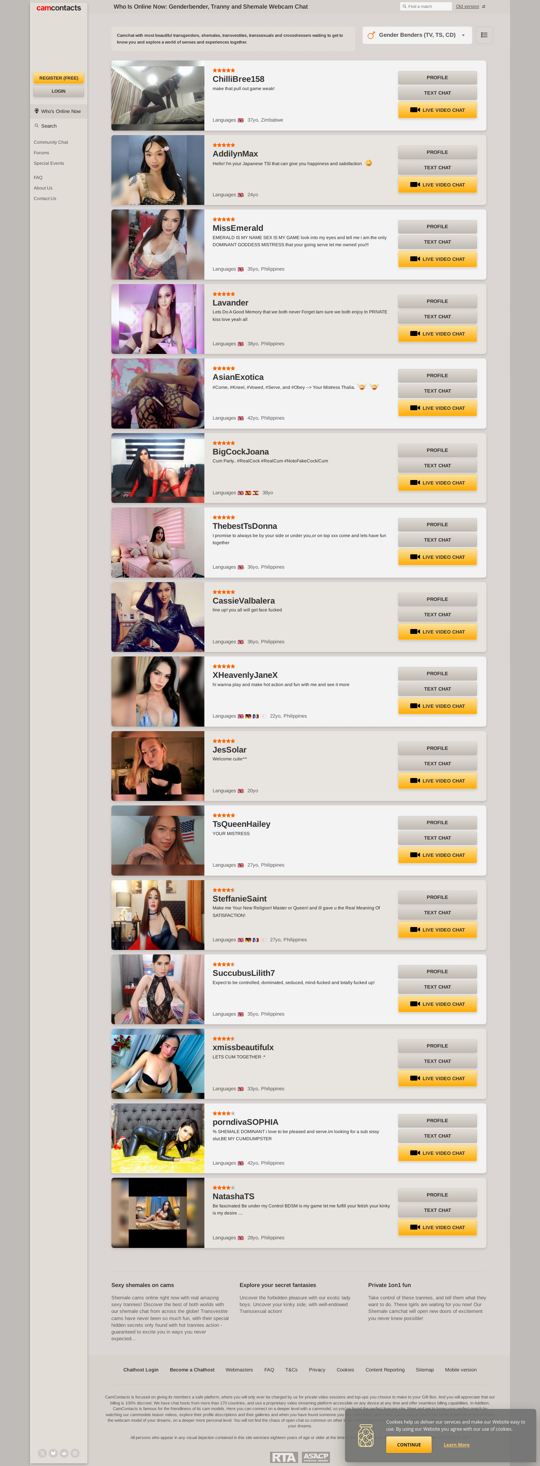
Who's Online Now (61, 111)
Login (59, 91)
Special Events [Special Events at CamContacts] (49, 163)
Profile (437, 77)
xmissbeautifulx (243, 1047)
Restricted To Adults (284, 1457)
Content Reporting (385, 1370)
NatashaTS (234, 1196)
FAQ (269, 1370)
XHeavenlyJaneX (245, 675)
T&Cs (291, 1370)
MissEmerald (238, 228)
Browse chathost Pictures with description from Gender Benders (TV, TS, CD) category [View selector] (484, 35)
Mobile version (461, 1370)
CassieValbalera (244, 600)
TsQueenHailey (241, 824)
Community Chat (51, 142)
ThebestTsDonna (245, 526)
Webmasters (239, 1370)
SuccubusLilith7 (244, 973)
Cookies (345, 1370)
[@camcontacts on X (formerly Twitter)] (42, 1453)
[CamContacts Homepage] (58, 37)
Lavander (231, 302)
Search (49, 126)
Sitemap (425, 1370)
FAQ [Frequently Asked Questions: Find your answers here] (38, 177)
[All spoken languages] (263, 716)
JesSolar (230, 749)
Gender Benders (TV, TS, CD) (417, 35)
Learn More (457, 1445)
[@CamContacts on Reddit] (64, 1453)
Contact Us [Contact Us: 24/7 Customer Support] (45, 198)
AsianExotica (238, 377)
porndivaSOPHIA (246, 1122)
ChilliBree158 (238, 79)
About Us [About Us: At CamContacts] (43, 188)
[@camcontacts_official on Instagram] (75, 1453)
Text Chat (437, 93)
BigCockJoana (241, 451)
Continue (409, 1445)
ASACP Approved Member (316, 1457)
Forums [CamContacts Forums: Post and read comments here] (41, 152)
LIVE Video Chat (437, 110)
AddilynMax (235, 153)
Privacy (317, 1370)
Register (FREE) (58, 78)
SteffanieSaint (240, 898)
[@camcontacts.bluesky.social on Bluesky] (53, 1453)
